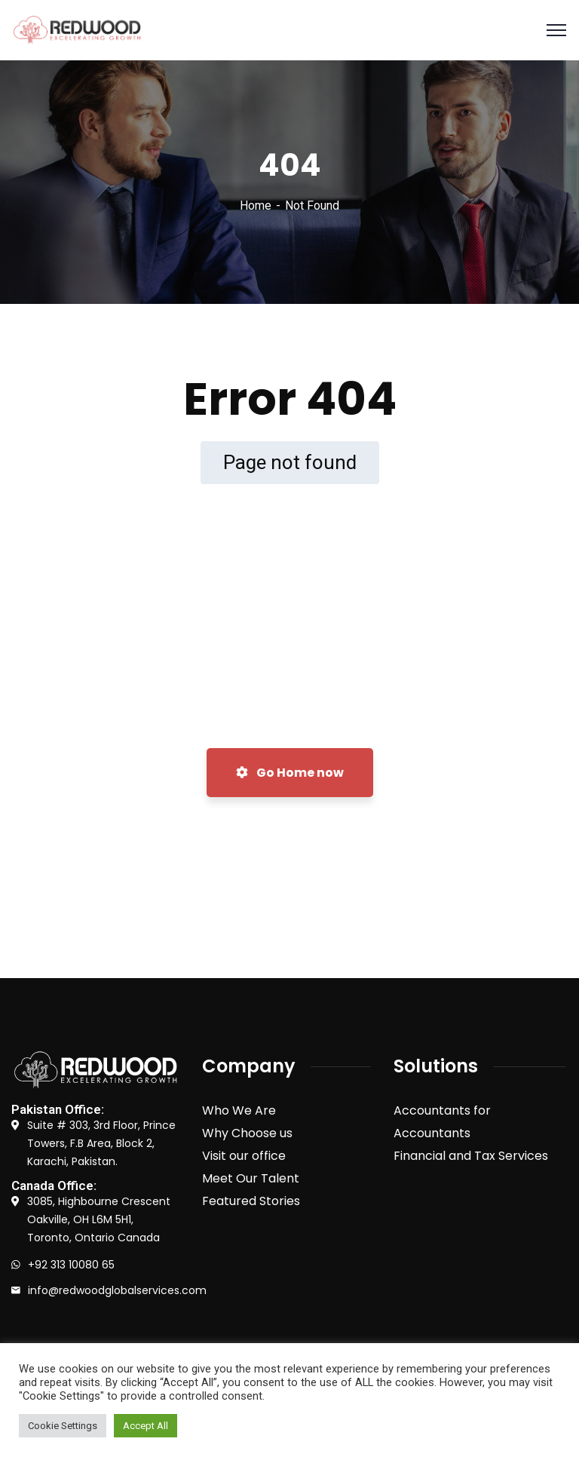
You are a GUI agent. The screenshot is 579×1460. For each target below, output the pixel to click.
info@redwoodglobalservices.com (117, 1290)
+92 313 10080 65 (71, 1264)
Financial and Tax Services (471, 1155)
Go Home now (290, 772)
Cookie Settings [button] (62, 1425)
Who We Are (239, 1110)
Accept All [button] (145, 1425)
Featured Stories (251, 1201)
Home (255, 205)
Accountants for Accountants (442, 1122)
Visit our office (244, 1155)
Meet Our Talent (250, 1178)
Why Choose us (247, 1133)
